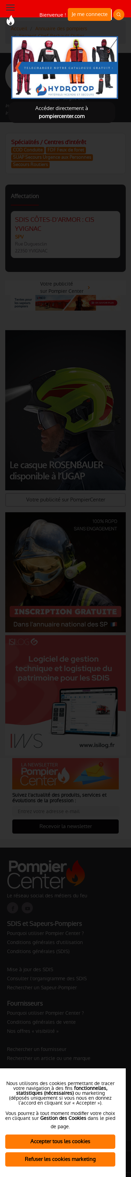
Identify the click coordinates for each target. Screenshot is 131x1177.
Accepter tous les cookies (60, 1141)
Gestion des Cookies (63, 1118)
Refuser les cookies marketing (60, 1159)
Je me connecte (90, 14)
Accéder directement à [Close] (61, 112)
